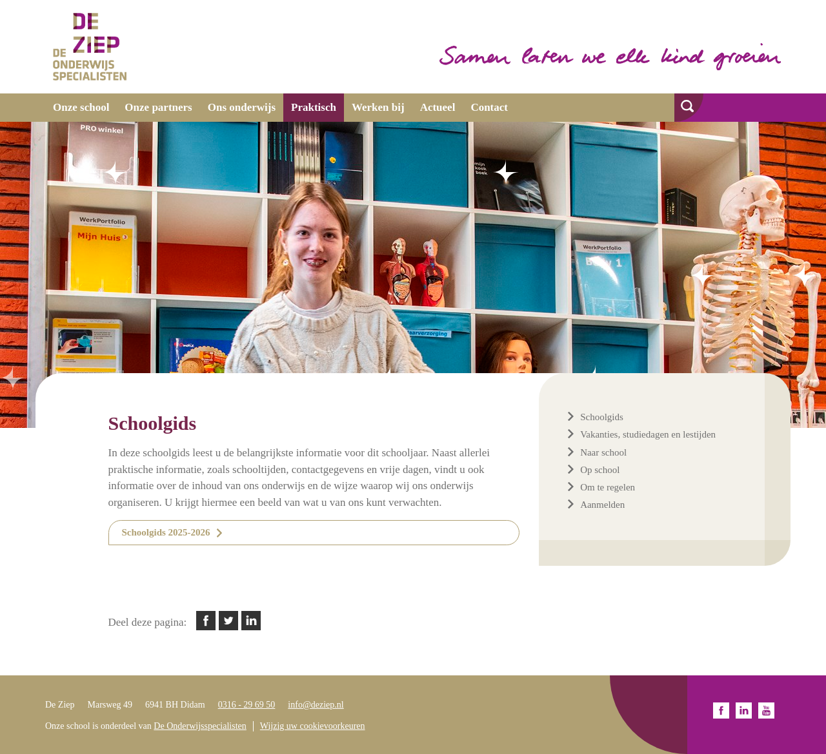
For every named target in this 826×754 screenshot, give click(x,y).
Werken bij (378, 107)
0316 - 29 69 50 (247, 705)
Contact (489, 107)
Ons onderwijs (242, 107)
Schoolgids (601, 417)
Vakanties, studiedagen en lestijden (648, 434)
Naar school (603, 452)
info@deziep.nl (315, 705)
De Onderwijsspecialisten (200, 726)
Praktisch (313, 107)
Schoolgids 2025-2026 (166, 532)
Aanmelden (602, 504)
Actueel (438, 107)
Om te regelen (607, 487)
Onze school (81, 107)
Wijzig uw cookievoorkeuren (312, 726)
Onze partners (158, 107)
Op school (600, 470)
